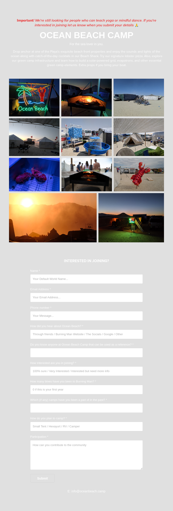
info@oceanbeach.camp (88, 491)
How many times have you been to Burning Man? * (63, 381)
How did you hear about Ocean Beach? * (56, 326)
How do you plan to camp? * (48, 418)
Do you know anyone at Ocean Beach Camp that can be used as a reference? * (82, 344)
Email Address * (40, 289)
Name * (35, 270)
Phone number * (40, 307)
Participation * (39, 436)
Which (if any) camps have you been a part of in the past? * (68, 400)
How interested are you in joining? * (53, 363)
